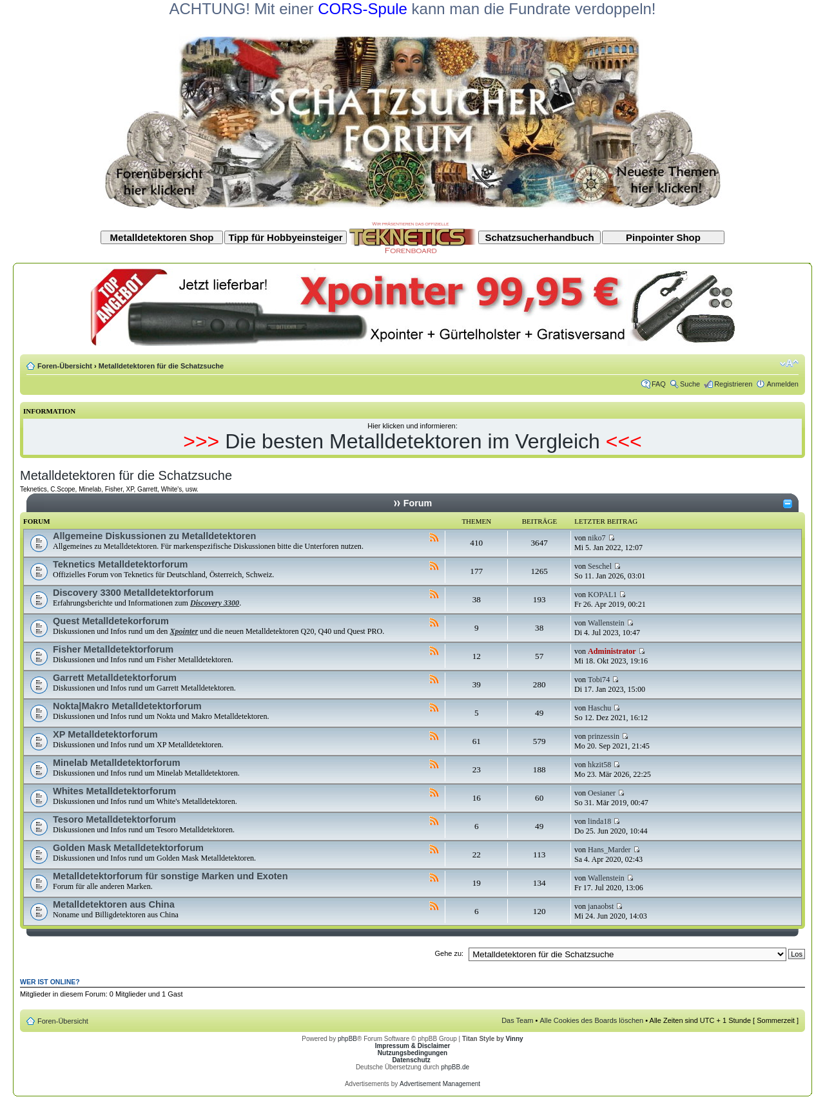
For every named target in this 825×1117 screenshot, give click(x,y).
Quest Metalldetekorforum (111, 621)
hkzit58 (599, 764)
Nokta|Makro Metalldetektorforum (127, 706)
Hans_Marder (609, 849)
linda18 (599, 821)
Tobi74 (599, 679)
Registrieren (733, 384)
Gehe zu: (448, 953)
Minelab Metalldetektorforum (116, 763)
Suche (690, 384)
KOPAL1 (602, 594)
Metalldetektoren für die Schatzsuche (161, 366)
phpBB (347, 1038)
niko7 (597, 537)
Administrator (612, 651)
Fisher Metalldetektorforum (113, 649)
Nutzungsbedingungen (412, 1052)
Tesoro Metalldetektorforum (114, 819)
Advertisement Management (440, 1083)
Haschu (599, 707)
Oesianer (602, 792)
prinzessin (603, 736)
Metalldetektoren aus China (114, 904)
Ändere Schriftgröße (789, 363)
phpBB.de (455, 1067)
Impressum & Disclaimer (413, 1045)
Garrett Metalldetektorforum (115, 678)
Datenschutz (411, 1060)
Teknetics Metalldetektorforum (120, 564)
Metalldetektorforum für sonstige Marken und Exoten (170, 876)
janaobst (601, 906)
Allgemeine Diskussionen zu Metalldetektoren (154, 536)
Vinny (514, 1038)
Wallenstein (606, 622)
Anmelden (782, 384)
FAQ (659, 384)
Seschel (600, 566)
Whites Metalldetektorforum (114, 791)
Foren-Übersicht (64, 366)
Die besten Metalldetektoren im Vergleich (412, 441)
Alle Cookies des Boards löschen (591, 1020)
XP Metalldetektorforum (105, 734)
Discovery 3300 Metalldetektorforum (133, 592)
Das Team (517, 1020)
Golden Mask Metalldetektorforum (128, 848)
